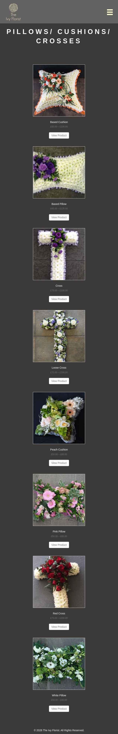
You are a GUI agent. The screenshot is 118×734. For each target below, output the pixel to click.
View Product (59, 135)
